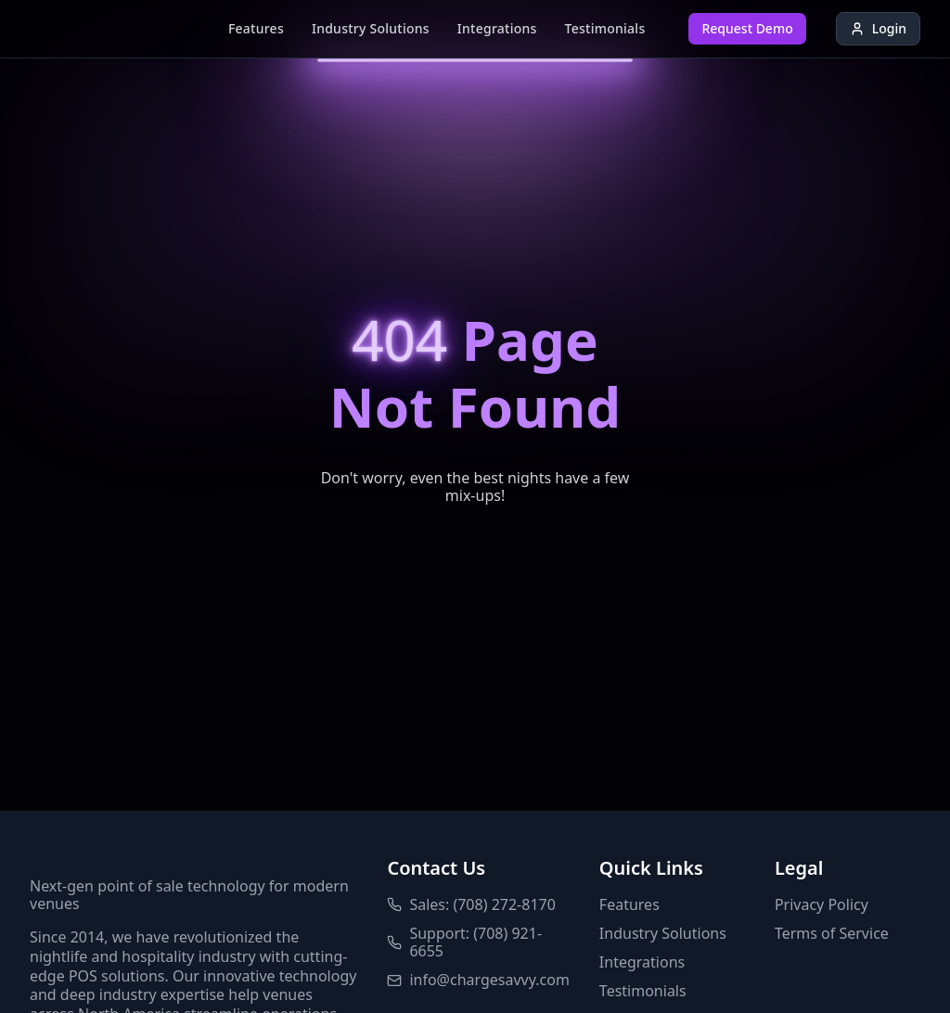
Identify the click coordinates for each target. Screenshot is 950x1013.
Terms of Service (832, 933)
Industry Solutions (371, 28)
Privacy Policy (821, 905)
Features (256, 28)
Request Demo (746, 28)
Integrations (497, 28)
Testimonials (605, 28)
